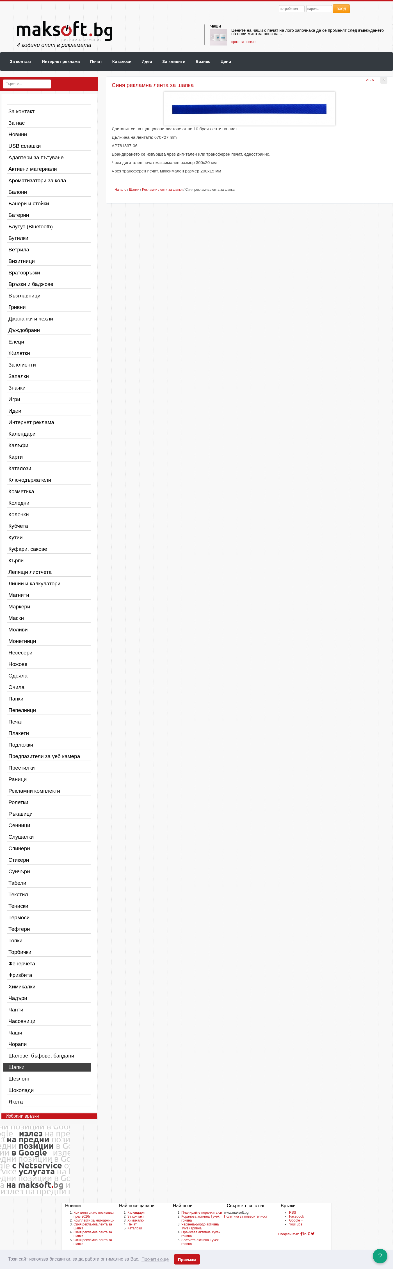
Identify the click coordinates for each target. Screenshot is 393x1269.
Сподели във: (288, 1234)
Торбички (19, 952)
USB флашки (24, 146)
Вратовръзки (24, 273)
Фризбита (20, 975)
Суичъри (19, 871)
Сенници (19, 825)
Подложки (20, 745)
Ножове (18, 664)
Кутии (15, 537)
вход (341, 8)
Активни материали (32, 169)
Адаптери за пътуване (36, 157)
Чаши (215, 26)
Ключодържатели (29, 480)
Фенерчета (21, 963)
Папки (15, 699)
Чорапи (17, 1044)
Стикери (18, 860)
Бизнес (202, 61)
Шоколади (21, 1090)
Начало (120, 190)
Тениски (18, 906)
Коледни (18, 503)
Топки (15, 940)
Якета (15, 1102)
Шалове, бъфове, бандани (41, 1056)
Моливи (18, 630)
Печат (96, 61)
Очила (16, 687)
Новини (17, 134)
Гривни (17, 307)
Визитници (21, 261)
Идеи (146, 61)
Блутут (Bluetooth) (30, 226)
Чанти (15, 1010)
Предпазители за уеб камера (44, 756)
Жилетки (19, 353)
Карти (15, 457)
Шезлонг (18, 1079)
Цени (225, 61)
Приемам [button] (187, 1259)
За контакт (21, 61)
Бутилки (18, 238)
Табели (17, 883)
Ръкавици (20, 814)
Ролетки (18, 802)
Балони (17, 192)
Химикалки (21, 987)
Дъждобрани (24, 330)
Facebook (296, 1216)
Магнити (18, 595)
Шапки (16, 1067)
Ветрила (18, 250)
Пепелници (22, 710)
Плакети (18, 733)
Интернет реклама (61, 61)
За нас (16, 123)
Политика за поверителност (246, 1216)
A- (373, 79)
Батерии (18, 215)
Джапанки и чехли (30, 319)
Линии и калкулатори (34, 583)
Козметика (21, 491)
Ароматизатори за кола (37, 180)
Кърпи (16, 560)
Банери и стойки (28, 203)
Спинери (19, 848)
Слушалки (21, 837)
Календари (22, 434)
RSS (292, 1213)
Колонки (18, 514)
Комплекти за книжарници (94, 1220)
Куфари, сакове (27, 549)
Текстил (18, 894)
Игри (14, 399)
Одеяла (18, 676)
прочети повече (243, 42)
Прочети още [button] (155, 1259)
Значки (17, 388)
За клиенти (173, 61)
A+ (368, 79)
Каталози (121, 61)
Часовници (21, 1021)
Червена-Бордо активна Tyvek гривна (200, 1226)
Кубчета (18, 526)
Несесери (20, 653)
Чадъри (17, 998)
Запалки (18, 376)
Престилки (21, 768)
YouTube (295, 1224)
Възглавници (24, 296)
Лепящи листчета (30, 572)
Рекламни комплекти (34, 791)
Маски (16, 618)
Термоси (18, 917)
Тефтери (19, 929)
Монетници (22, 641)
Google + (296, 1220)
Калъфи (18, 445)
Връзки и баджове (30, 284)
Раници (17, 779)
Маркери (19, 607)
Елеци (16, 342)
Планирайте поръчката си (201, 1213)
